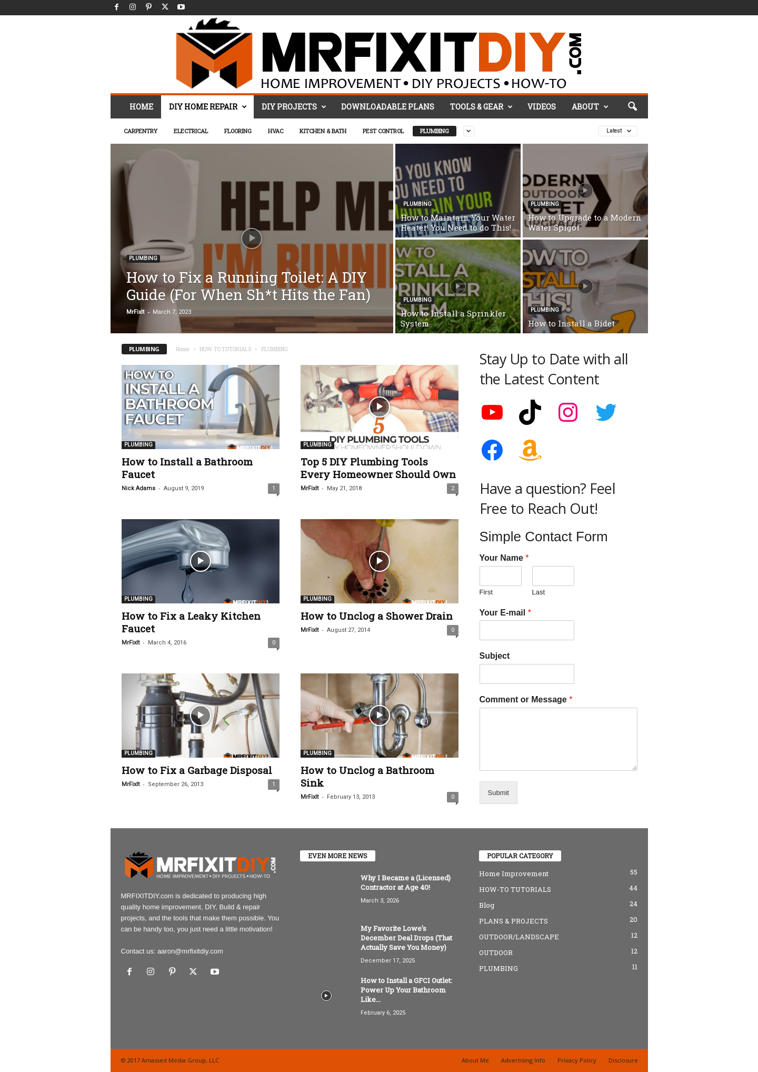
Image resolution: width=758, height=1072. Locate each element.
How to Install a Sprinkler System (453, 318)
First (486, 592)
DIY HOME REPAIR (208, 106)
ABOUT (590, 106)
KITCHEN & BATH (323, 131)
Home (183, 349)
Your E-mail (505, 612)
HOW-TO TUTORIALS (225, 349)
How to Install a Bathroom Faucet (187, 468)
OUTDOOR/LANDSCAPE (519, 936)
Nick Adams (138, 488)
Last (538, 592)
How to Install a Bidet (571, 323)
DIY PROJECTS (294, 106)
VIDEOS (541, 107)
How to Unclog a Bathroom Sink (367, 776)
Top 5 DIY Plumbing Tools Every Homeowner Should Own (378, 468)
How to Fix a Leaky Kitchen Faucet (191, 622)
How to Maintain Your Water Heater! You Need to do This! (458, 222)
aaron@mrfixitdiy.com (190, 951)
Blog (486, 905)
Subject (495, 655)
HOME (141, 107)
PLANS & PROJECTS (513, 921)
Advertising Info (523, 1060)
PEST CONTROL (383, 131)
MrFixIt (135, 312)
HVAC (275, 131)
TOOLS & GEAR (481, 106)
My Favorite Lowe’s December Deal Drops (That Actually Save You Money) (406, 938)
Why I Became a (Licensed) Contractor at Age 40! (406, 882)
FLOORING (238, 131)
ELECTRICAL (191, 131)
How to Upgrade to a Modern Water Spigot (585, 222)
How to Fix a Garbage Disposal (197, 770)
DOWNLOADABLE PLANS (387, 107)
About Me (475, 1060)
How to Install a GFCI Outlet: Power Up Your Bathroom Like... (406, 990)
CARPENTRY (140, 131)
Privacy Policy (576, 1060)
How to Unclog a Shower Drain (377, 615)
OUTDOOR (496, 952)
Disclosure (623, 1060)
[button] (632, 106)
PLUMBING (434, 131)
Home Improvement (513, 873)
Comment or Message (526, 699)
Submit (498, 793)
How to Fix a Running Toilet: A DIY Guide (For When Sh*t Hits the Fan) (248, 285)
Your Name (504, 557)
